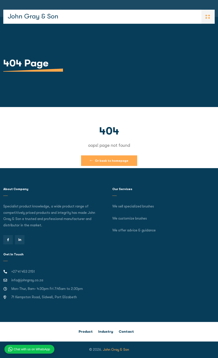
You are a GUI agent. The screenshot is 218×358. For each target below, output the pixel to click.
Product (86, 332)
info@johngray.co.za (27, 280)
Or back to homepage (109, 160)
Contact (126, 332)
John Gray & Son (33, 16)
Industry (105, 332)
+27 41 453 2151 (23, 272)
